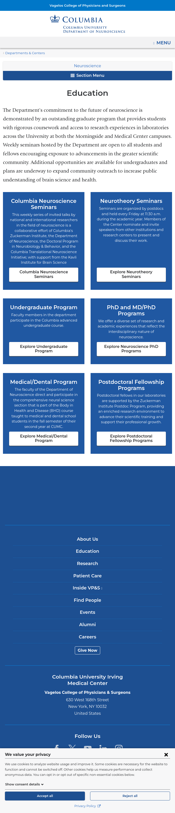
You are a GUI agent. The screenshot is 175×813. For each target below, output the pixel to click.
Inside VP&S (89, 574)
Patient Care (87, 560)
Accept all (45, 796)
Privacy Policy (87, 806)
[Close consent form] (166, 754)
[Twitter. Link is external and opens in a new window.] (72, 734)
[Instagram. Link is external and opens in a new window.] (119, 734)
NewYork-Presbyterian (87, 480)
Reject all (130, 796)
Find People (87, 585)
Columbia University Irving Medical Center (87, 465)
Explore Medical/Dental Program (43, 423)
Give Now (87, 635)
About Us (87, 523)
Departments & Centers (22, 53)
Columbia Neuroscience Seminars (43, 269)
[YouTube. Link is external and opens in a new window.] (88, 734)
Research (87, 548)
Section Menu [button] (87, 75)
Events (87, 597)
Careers (87, 621)
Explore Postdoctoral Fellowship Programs (131, 423)
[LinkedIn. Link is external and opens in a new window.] (103, 734)
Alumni (87, 609)
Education (87, 536)
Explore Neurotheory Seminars (131, 271)
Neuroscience (88, 66)
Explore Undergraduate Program (44, 338)
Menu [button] (164, 41)
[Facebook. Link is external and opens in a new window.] (56, 734)
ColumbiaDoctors (87, 496)
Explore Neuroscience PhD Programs (131, 338)
